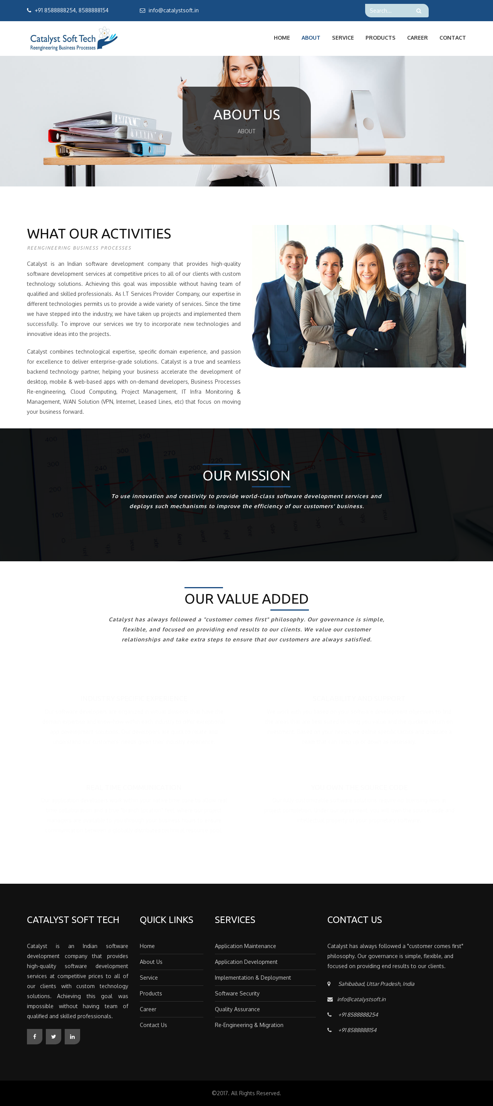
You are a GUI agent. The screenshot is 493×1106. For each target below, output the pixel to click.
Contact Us (153, 1025)
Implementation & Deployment (253, 977)
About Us (151, 961)
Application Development (246, 961)
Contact (452, 37)
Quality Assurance (237, 1009)
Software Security (237, 993)
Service (343, 37)
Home (282, 37)
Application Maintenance (245, 946)
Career (417, 37)
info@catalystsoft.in (174, 10)
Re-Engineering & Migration (249, 1025)
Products (381, 37)
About (311, 37)
